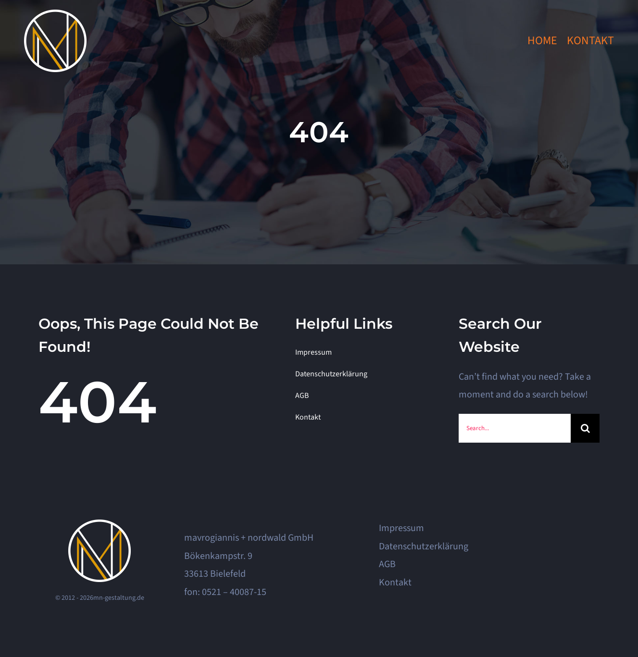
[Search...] (515, 428)
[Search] (585, 428)
